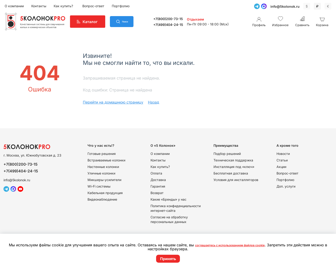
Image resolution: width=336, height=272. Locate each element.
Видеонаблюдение (102, 199)
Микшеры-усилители (104, 180)
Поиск (131, 21)
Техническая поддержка (233, 160)
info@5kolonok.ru (285, 6)
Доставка (158, 180)
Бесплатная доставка (231, 173)
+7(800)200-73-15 (174, 19)
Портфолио (121, 6)
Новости (283, 154)
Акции (281, 167)
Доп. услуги (285, 186)
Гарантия (157, 186)
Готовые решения (102, 154)
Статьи (282, 160)
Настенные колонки (103, 167)
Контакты (38, 6)
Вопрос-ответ (93, 6)
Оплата (156, 173)
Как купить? (64, 6)
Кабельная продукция (105, 193)
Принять (168, 258)
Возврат (157, 193)
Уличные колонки (101, 173)
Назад (153, 102)
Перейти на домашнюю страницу (113, 102)
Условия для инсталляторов (236, 180)
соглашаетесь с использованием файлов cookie (238, 245)
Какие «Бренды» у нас (168, 199)
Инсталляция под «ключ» (234, 167)
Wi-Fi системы (99, 186)
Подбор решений (227, 154)
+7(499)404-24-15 (174, 25)
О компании (14, 6)
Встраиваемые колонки (106, 160)
